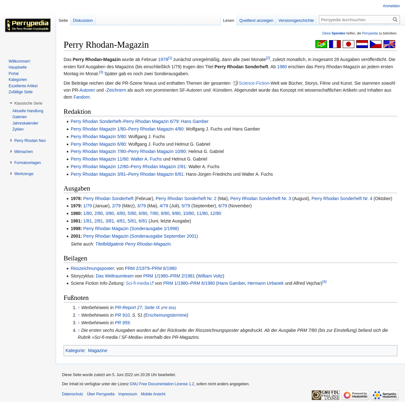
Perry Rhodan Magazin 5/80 (98, 136)
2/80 (98, 213)
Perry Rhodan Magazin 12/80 (99, 166)
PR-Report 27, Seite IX (137, 307)
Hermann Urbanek (265, 283)
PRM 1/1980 (155, 275)
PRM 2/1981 (182, 275)
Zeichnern (116, 90)
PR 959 (122, 322)
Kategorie (74, 350)
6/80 (143, 213)
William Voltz (210, 275)
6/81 (143, 220)
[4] (324, 282)
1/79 (87, 205)
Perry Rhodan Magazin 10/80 (157, 151)
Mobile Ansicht (153, 394)
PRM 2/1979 (137, 268)
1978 (163, 59)
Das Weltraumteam (115, 275)
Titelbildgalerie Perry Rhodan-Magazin (133, 244)
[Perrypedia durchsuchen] (359, 19)
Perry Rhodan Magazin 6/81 (156, 174)
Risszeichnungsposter (92, 268)
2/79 (116, 205)
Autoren (87, 90)
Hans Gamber (195, 121)
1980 (282, 66)
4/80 (120, 213)
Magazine (97, 350)
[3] (101, 72)
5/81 (132, 220)
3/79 (141, 205)
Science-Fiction (254, 83)
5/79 (186, 205)
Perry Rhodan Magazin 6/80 (98, 144)
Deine (334, 33)
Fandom (81, 97)
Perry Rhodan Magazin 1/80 (98, 128)
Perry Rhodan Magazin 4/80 (156, 128)
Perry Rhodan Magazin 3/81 (98, 174)
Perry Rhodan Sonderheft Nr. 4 (342, 198)
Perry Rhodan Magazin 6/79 (150, 121)
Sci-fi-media (137, 283)
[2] (268, 58)
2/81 (98, 220)
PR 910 (122, 315)
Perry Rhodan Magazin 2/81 (158, 166)
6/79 (222, 205)
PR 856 (168, 308)
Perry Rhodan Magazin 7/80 (98, 151)
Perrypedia (370, 33)
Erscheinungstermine (166, 315)
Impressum (127, 394)
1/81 (87, 220)
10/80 (188, 213)
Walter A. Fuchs (146, 158)
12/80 (215, 213)
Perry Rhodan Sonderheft (96, 121)
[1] (170, 58)
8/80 (165, 213)
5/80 (132, 213)
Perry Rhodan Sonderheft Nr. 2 (186, 198)
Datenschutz (72, 394)
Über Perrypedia (101, 394)
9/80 (176, 213)
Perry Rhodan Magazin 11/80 (99, 158)
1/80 (87, 213)
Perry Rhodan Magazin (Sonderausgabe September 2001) (140, 236)
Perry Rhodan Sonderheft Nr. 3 (260, 198)
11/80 (202, 213)
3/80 (109, 213)
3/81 (109, 220)
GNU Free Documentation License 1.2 (162, 384)
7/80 (154, 213)
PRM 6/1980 (164, 268)
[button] (28, 103)
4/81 (120, 220)
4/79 (163, 205)
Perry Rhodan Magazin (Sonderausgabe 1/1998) (131, 228)
